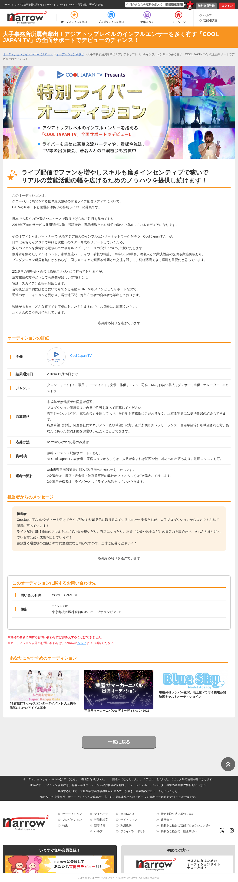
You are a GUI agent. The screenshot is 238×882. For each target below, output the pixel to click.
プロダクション (72, 819)
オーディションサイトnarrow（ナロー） (115, 877)
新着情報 (99, 825)
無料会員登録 (206, 5)
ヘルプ (207, 15)
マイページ (101, 814)
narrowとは (127, 814)
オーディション (72, 814)
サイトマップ (128, 819)
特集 (65, 825)
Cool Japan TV (81, 355)
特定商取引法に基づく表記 (177, 814)
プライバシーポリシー (134, 831)
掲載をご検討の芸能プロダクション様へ (186, 825)
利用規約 (126, 825)
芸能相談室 (210, 20)
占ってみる (174, 4)
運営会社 (166, 819)
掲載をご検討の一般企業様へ (179, 831)
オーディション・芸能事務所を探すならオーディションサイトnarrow (39, 4)
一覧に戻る (119, 742)
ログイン (227, 5)
